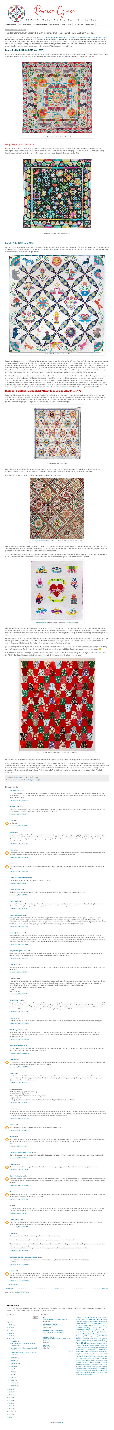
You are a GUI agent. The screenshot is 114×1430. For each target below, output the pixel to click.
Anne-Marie (13, 964)
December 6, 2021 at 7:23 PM (19, 1158)
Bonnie (12, 1073)
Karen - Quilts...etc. (16, 915)
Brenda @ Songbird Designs (19, 877)
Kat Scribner (14, 901)
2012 (10, 1411)
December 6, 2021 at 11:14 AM (19, 1053)
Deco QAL (30, 397)
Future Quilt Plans (78, 24)
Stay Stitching (98, 1364)
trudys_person (14, 1219)
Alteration (78, 1317)
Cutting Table (97, 1328)
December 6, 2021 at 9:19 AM (19, 958)
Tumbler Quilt (36, 780)
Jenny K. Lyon (14, 806)
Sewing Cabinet (94, 1362)
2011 (10, 1414)
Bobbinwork (79, 1321)
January (13, 1385)
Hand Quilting (94, 1338)
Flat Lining (95, 1336)
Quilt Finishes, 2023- (54, 24)
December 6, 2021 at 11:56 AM (19, 1067)
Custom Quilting (83, 1328)
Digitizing (93, 1330)
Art (91, 1317)
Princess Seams (100, 1354)
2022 (10, 1336)
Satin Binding (103, 1358)
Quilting (92, 1356)
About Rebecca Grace (10, 24)
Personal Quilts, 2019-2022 (40, 24)
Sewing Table (84, 1364)
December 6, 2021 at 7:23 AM (19, 843)
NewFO (21, 780)
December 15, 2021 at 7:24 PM (19, 1280)
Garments (86, 1338)
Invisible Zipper (96, 1340)
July (12, 1369)
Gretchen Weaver (15, 791)
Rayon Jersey (100, 1356)
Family (100, 1334)
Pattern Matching (89, 1351)
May (12, 1374)
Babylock (105, 1317)
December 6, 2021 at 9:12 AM (19, 926)
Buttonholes (85, 1321)
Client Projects (81, 1324)
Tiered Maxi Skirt (96, 1366)
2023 (10, 1333)
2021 (10, 1338)
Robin (12, 1233)
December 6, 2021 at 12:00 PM (19, 1083)
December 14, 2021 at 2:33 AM (19, 1264)
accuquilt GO (103, 1370)
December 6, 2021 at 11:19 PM (19, 1185)
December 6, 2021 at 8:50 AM (19, 895)
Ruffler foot (90, 1358)
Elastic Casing (103, 1332)
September (14, 1363)
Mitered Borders (103, 1347)
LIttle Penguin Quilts (16, 1030)
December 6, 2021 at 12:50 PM (19, 1118)
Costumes (97, 1324)
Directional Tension (101, 1330)
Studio (84, 1366)
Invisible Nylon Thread (83, 1340)
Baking (78, 1319)
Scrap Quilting (85, 1360)
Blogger (60, 1422)
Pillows (105, 1351)
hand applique (97, 1372)
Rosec (12, 820)
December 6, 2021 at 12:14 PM (19, 1102)
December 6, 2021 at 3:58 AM (19, 800)
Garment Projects (89, 24)
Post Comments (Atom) (21, 1292)
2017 (10, 1397)
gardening (87, 1372)
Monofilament (79, 1349)
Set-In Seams (99, 1360)
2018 (10, 1395)
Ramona (12, 1018)
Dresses (85, 1332)
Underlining (104, 1366)
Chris (12, 850)
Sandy (12, 832)
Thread (89, 1366)
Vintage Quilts (97, 1368)
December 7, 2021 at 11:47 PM (19, 1227)
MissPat (12, 1136)
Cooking (91, 1324)
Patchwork (80, 1352)
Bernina (92, 1319)
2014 (10, 1406)
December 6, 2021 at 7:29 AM (19, 857)
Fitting (90, 1336)
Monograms (91, 1349)
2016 (10, 1400)
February (14, 1383)
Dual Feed (92, 1332)
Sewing (85, 1362)
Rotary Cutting (83, 1358)
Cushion (105, 1326)
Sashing (96, 1358)
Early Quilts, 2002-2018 (25, 24)
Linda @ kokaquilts (16, 1176)
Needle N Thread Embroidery (53, 1330)
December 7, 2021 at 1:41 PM (19, 1213)
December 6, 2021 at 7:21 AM (19, 826)
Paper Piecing (28, 780)
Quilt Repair (84, 1356)
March (13, 1380)
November (14, 1358)
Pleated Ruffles (83, 1354)
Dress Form (79, 1332)
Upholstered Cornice (81, 1368)
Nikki (11, 864)
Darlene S (13, 1059)
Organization (103, 1349)
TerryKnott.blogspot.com (18, 951)
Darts (106, 1328)
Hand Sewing (103, 1338)
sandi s (12, 1125)
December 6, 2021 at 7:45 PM (19, 1169)
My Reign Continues (49, 1347)
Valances (89, 1368)
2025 (10, 1327)
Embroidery (79, 1334)
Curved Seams (98, 1326)
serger (85, 1374)
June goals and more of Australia (53, 1326)
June (12, 1371)
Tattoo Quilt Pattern (41, 622)
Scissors (78, 1360)
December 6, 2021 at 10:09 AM (19, 1011)
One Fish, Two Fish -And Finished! (53, 1332)
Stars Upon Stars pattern (39, 540)
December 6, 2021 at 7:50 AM (19, 871)
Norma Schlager (15, 889)
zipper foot (89, 1374)
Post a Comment (13, 1284)
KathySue (13, 1164)
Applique (15, 780)
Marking (84, 1347)
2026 (10, 1325)
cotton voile (79, 1372)
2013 (10, 1408)
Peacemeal (13, 1109)
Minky (96, 1347)
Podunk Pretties (48, 1337)
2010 (10, 1417)
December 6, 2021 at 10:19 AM (19, 1023)
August (13, 1366)
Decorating (80, 1330)
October (13, 1360)
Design (87, 1330)
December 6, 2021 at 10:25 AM (19, 1039)
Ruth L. (12, 1271)
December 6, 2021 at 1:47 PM (19, 1130)
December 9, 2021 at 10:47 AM (19, 1251)
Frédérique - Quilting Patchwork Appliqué (24, 1257)
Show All (71, 1351)
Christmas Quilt (102, 1321)
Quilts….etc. (47, 1318)
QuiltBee (46, 1345)
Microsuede (91, 1347)
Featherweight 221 (82, 1336)
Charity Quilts (92, 1321)
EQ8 (97, 1332)
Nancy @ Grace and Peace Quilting (21, 1152)
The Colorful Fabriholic (17, 1045)
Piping (77, 1354)
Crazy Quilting (79, 1326)
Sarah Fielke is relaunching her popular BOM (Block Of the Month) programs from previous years (72, 37)
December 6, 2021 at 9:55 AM (19, 972)
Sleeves (93, 1364)
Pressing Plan (91, 1354)
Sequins (93, 1360)
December (14, 1341)
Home (57, 1288)
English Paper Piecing (90, 1334)
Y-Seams (95, 1370)
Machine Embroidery (90, 1345)
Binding (99, 1319)
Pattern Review (98, 1351)
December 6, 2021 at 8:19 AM (19, 883)
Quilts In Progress (66, 24)
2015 (10, 1403)
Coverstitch (104, 1324)
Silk (89, 1364)
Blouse (105, 1319)
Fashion (105, 1334)
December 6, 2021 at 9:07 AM (19, 908)
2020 (10, 1389)
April (12, 1377)
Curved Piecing (88, 1326)
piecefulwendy (14, 1000)
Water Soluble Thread (85, 1370)
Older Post (105, 1288)
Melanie (12, 1192)
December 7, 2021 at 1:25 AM (19, 1199)
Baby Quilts (97, 1317)
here (73, 540)
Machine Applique (96, 1343)
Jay (11, 1205)
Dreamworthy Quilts (50, 1324)
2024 (10, 1330)
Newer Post (9, 1288)
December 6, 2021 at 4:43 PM (19, 1146)
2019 (10, 1392)
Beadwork (84, 1319)
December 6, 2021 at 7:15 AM (19, 814)
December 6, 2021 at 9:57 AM (19, 994)
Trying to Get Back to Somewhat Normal (55, 1319)
